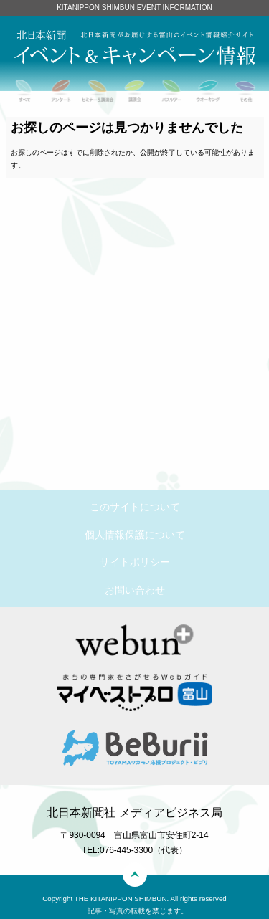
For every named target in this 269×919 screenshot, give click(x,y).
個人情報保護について (135, 535)
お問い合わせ (135, 590)
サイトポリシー (135, 562)
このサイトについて (135, 507)
